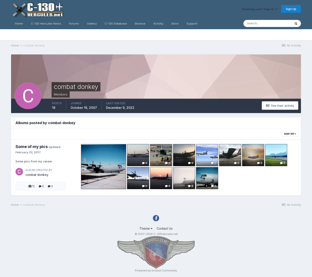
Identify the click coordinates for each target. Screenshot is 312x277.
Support (192, 23)
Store (175, 23)
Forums (74, 23)
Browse (140, 23)
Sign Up (291, 9)
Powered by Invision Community (156, 270)
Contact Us (165, 228)
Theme (145, 228)
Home (19, 23)
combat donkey (36, 175)
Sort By (290, 134)
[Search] (267, 23)
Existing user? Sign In (259, 9)
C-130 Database (116, 23)
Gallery (92, 23)
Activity (158, 23)
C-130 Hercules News (46, 23)
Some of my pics (31, 146)
